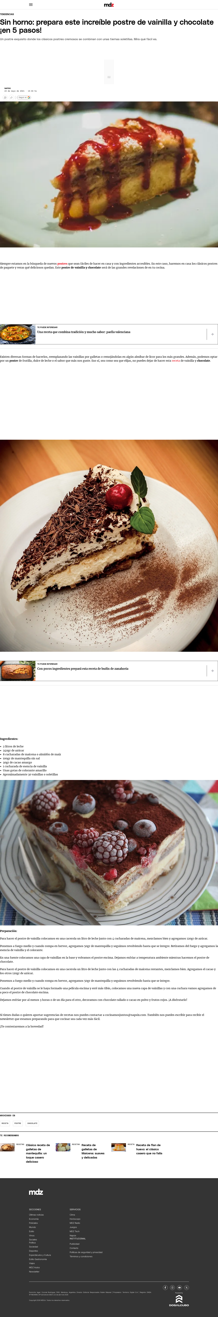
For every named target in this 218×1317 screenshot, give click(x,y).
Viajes (32, 1263)
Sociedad (33, 1246)
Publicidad (74, 1244)
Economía (34, 1219)
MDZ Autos (34, 1267)
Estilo (31, 1231)
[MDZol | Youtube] (179, 1287)
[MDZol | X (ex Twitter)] (186, 1287)
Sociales (33, 1239)
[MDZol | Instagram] (172, 1287)
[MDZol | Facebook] (165, 1287)
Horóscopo (75, 1219)
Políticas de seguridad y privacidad (86, 1252)
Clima (72, 1215)
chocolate (32, 1123)
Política (32, 1242)
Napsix (7, 88)
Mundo (32, 1227)
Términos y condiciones (81, 1256)
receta (176, 360)
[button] (31, 4)
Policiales (33, 1223)
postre (17, 1123)
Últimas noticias (36, 1215)
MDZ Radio (75, 1223)
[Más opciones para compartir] (11, 97)
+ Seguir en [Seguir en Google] (24, 97)
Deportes (33, 1251)
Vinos (31, 1235)
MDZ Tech (75, 1231)
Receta (5, 1123)
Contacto (74, 1248)
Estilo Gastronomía (38, 1259)
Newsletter (34, 1271)
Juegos (73, 1227)
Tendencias (7, 14)
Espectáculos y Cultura (40, 1255)
